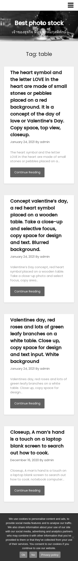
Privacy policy (49, 554)
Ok (23, 554)
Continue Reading (27, 172)
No (33, 554)
